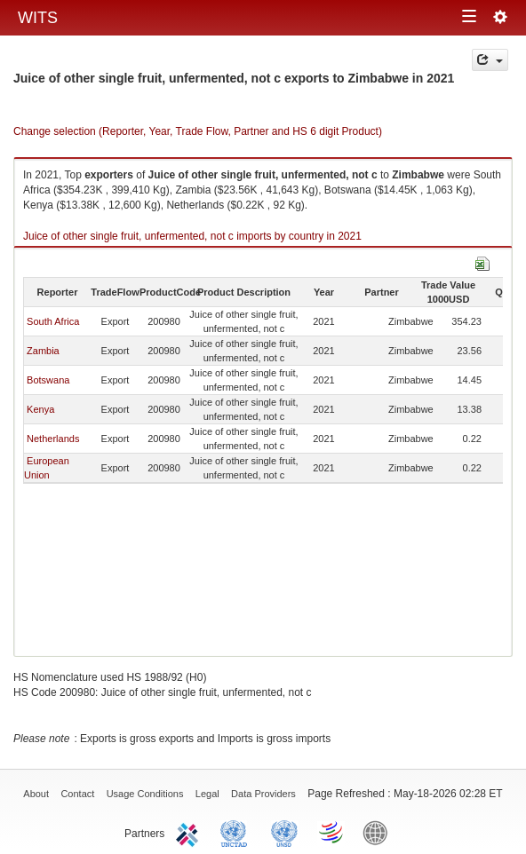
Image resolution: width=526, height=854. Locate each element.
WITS (38, 18)
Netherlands (53, 438)
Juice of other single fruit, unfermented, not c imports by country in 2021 (192, 236)
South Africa (53, 321)
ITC (190, 832)
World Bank (379, 832)
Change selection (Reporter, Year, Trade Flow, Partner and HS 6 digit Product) (197, 131)
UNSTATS (284, 832)
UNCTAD (237, 832)
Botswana (48, 380)
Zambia (43, 350)
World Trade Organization (332, 832)
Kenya (40, 409)
